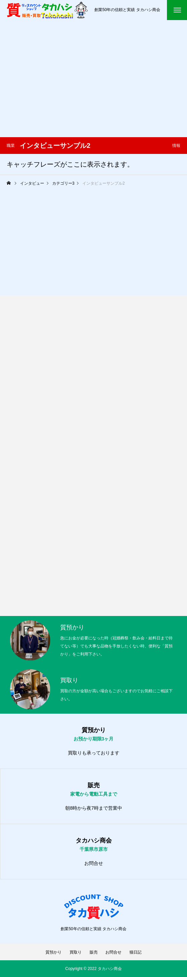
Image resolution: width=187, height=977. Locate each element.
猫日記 (135, 952)
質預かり (53, 952)
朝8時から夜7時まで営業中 (93, 808)
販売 (94, 952)
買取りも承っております (93, 752)
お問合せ (93, 863)
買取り (76, 952)
